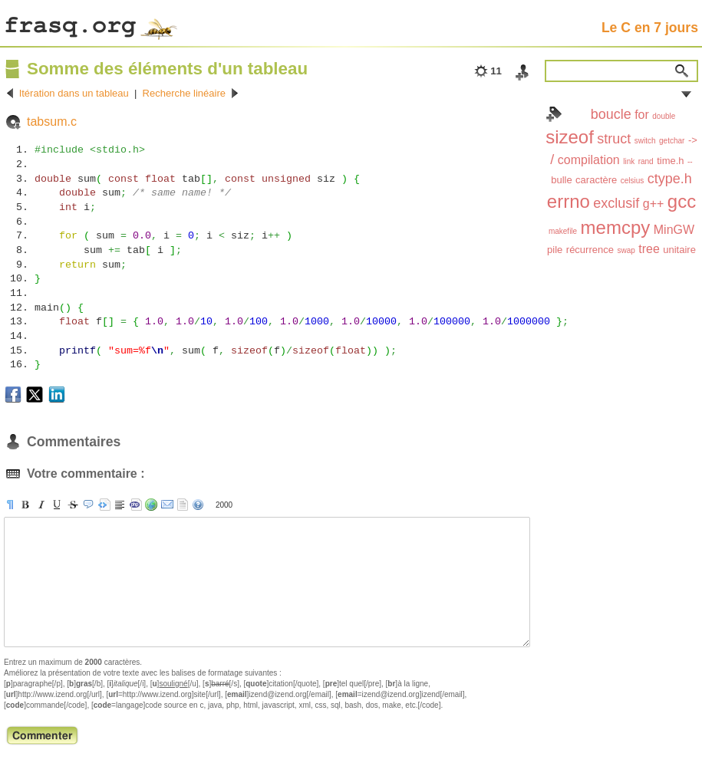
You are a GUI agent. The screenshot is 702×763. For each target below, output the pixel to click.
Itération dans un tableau (74, 93)
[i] (41, 504)
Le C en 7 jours (649, 27)
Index (554, 114)
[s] (73, 504)
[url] (151, 504)
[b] (25, 504)
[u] (57, 504)
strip (182, 504)
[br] (120, 504)
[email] (167, 504)
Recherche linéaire (184, 93)
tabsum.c (52, 121)
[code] (136, 504)
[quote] (88, 504)
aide (198, 504)
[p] (10, 504)
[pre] (104, 504)
